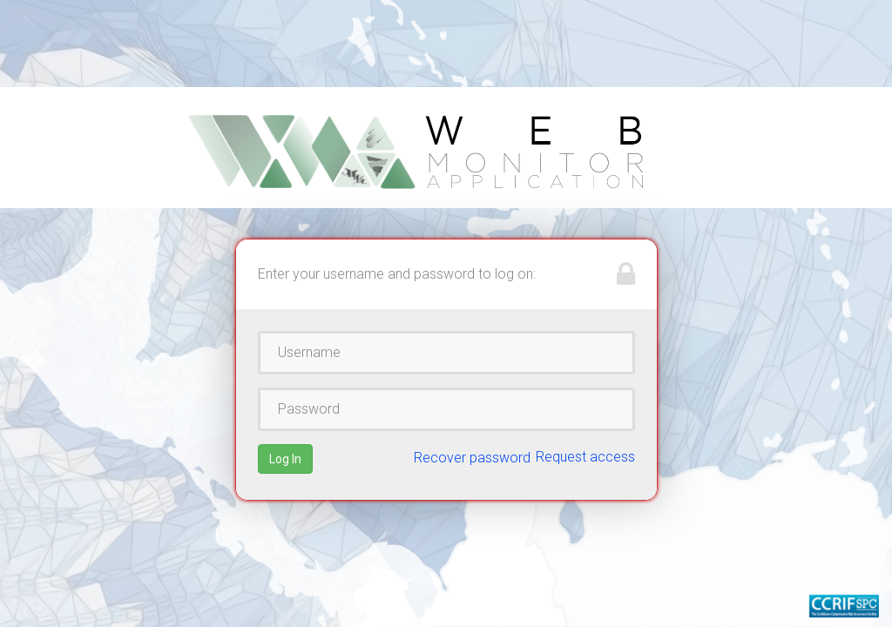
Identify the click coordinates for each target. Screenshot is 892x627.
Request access (585, 456)
